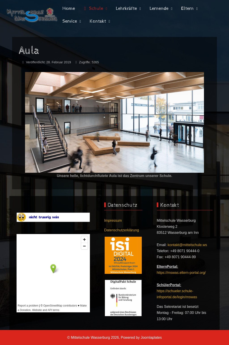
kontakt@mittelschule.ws (187, 245)
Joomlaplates (151, 337)
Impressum (113, 220)
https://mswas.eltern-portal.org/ (181, 273)
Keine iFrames (53, 273)
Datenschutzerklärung (121, 230)
